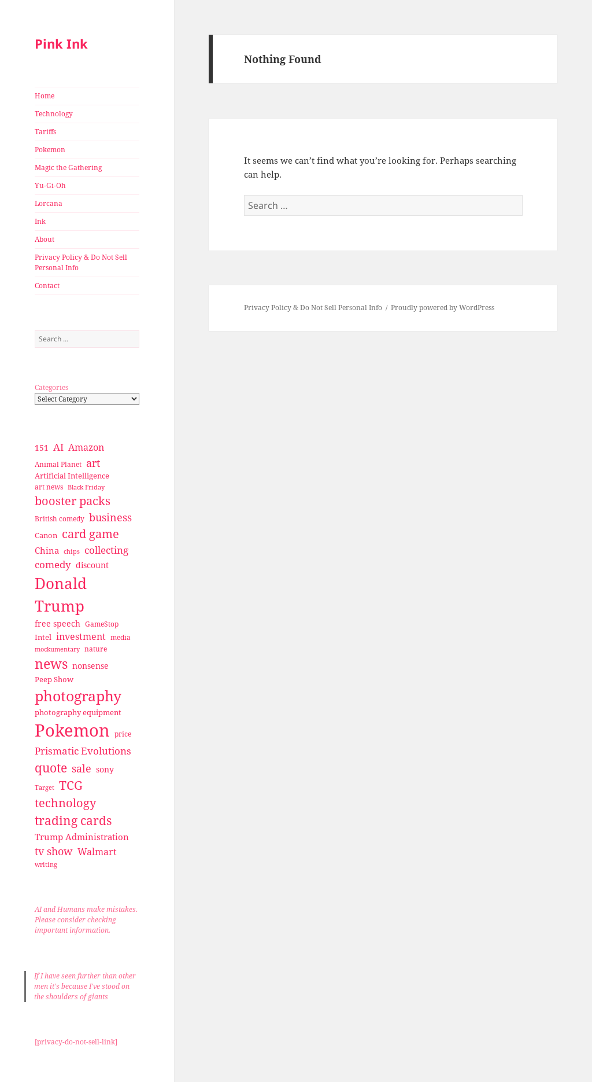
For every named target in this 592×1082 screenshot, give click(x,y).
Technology (54, 114)
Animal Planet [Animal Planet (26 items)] (58, 464)
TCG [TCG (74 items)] (71, 785)
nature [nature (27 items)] (95, 649)
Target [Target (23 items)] (44, 787)
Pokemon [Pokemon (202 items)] (72, 730)
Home (44, 96)
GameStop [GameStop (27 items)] (102, 624)
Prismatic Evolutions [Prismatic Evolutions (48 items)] (83, 750)
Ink (40, 221)
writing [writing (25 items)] (46, 864)
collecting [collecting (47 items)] (106, 550)
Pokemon (50, 149)
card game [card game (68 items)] (90, 534)
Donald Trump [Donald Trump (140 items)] (61, 594)
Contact (47, 285)
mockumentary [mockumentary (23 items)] (57, 649)
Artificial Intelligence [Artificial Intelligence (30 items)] (72, 475)
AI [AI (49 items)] (58, 447)
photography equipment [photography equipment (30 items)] (78, 712)
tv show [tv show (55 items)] (54, 851)
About (44, 239)
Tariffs (45, 132)
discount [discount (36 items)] (92, 565)
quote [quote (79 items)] (51, 767)
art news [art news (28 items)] (49, 487)
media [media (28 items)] (120, 637)
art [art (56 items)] (93, 462)
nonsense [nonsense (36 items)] (90, 665)
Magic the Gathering (68, 167)
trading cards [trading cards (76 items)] (73, 820)
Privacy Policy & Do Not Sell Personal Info (81, 262)
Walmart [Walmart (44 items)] (97, 851)
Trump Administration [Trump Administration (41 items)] (82, 836)
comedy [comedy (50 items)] (53, 564)
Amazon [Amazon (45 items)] (86, 447)
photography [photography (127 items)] (78, 695)
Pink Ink (61, 43)
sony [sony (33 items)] (105, 769)
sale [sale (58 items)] (81, 768)
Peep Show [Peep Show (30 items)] (54, 679)
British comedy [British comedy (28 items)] (59, 519)
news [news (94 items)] (51, 664)
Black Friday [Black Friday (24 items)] (86, 487)
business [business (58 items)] (110, 517)
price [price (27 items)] (122, 734)
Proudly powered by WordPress (442, 307)
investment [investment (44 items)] (81, 636)
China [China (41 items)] (47, 550)
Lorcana (48, 203)
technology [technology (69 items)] (65, 803)
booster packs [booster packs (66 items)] (72, 501)
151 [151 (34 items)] (42, 447)
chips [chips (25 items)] (72, 551)
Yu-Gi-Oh (50, 185)
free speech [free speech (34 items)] (57, 623)
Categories (51, 387)
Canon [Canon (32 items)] (46, 535)
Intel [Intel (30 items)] (43, 637)
